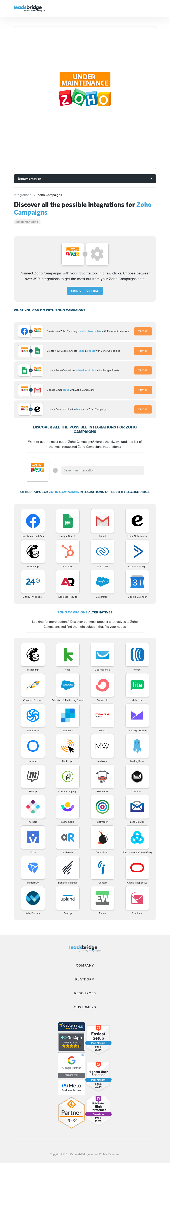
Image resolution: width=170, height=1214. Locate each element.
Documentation (29, 178)
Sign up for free (85, 291)
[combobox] (102, 470)
